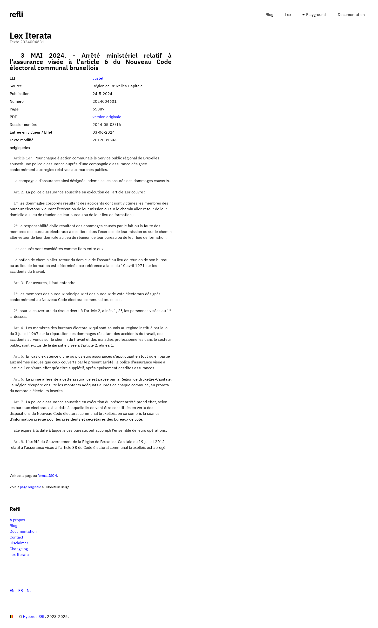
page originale (30, 487)
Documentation (351, 14)
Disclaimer (19, 542)
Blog (269, 14)
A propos (17, 519)
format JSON (47, 475)
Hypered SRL (34, 616)
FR (20, 590)
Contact (16, 537)
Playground (316, 14)
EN (12, 590)
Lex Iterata (19, 554)
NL (29, 590)
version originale (107, 116)
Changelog (19, 548)
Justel (98, 78)
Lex (288, 14)
